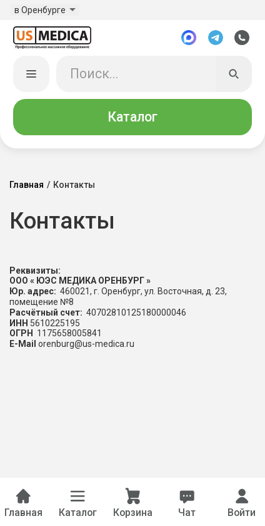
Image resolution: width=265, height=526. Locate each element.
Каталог (133, 118)
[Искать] (234, 76)
